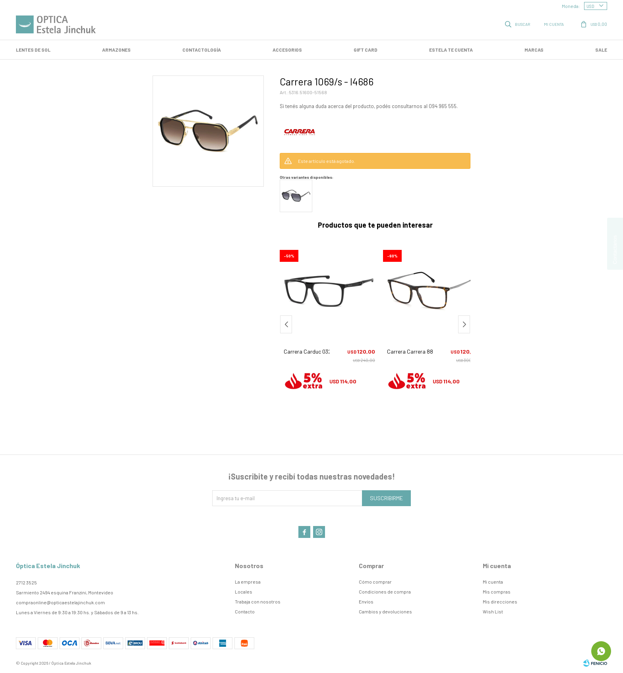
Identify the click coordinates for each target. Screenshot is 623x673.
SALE (601, 49)
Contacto (245, 611)
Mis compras (497, 591)
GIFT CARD (365, 49)
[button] (464, 324)
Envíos (366, 601)
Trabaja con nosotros (258, 601)
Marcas (534, 49)
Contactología (201, 49)
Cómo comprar (375, 581)
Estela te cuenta (451, 49)
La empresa (248, 581)
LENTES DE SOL (33, 49)
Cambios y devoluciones (385, 611)
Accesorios (287, 49)
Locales (243, 591)
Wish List (493, 611)
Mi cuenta (493, 581)
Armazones (116, 49)
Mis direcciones (500, 601)
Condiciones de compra (385, 591)
